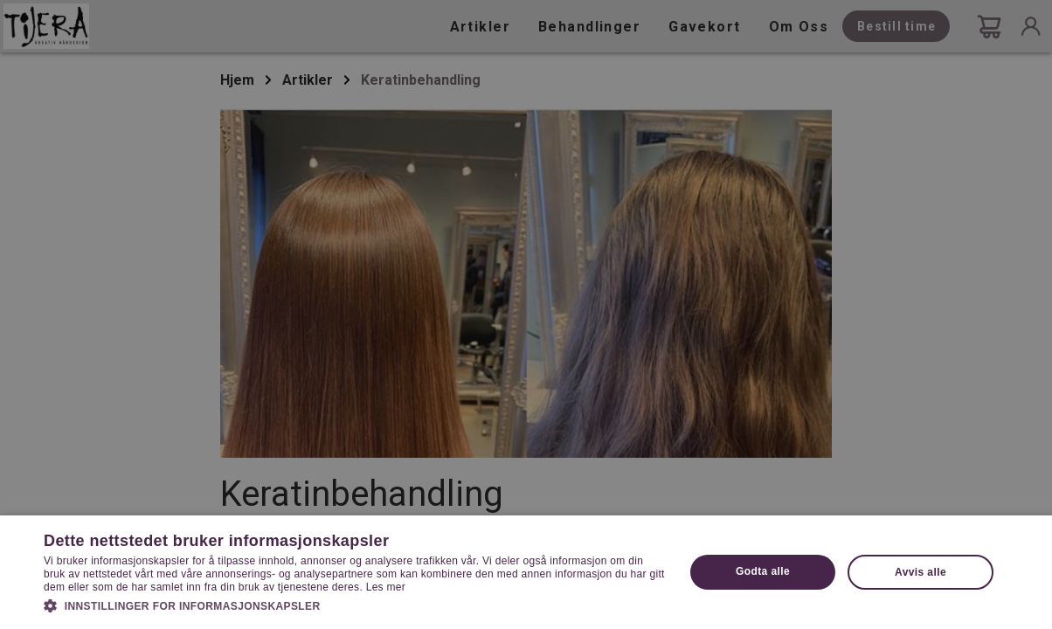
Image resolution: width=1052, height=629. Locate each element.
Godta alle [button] (763, 571)
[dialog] (526, 314)
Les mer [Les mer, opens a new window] (385, 587)
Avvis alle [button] (920, 572)
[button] (354, 604)
